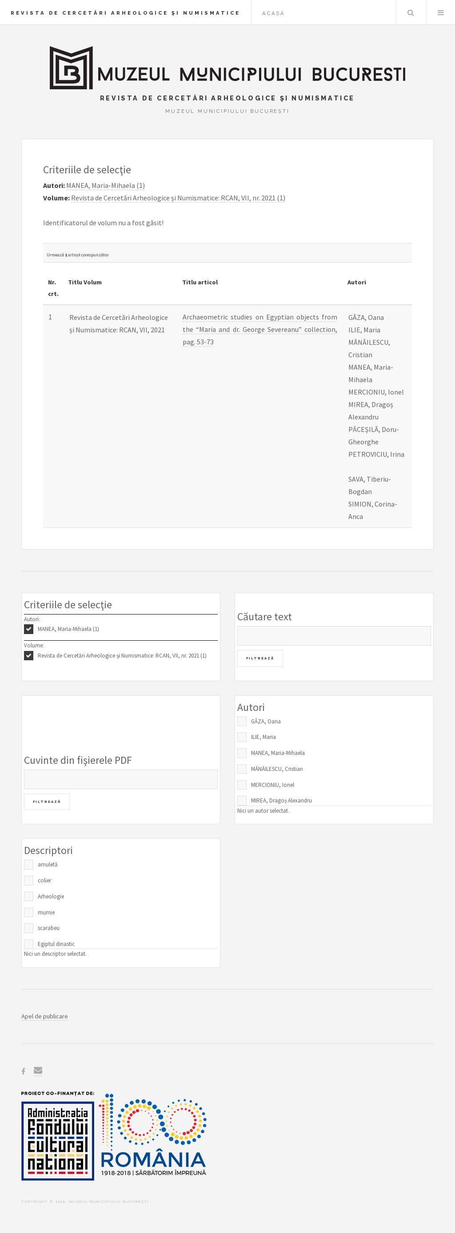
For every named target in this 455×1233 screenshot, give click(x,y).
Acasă (273, 13)
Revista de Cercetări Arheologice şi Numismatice (125, 13)
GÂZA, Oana (266, 721)
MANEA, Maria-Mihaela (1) (68, 629)
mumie (46, 912)
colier (44, 880)
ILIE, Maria (263, 737)
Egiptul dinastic (56, 944)
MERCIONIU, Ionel (272, 785)
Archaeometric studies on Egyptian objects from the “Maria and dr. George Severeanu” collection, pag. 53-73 (260, 329)
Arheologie (51, 896)
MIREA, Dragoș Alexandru (281, 800)
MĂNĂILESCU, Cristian (277, 769)
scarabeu (49, 928)
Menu (441, 12)
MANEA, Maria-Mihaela (278, 753)
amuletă (48, 864)
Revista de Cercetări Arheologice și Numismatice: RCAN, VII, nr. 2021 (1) (122, 655)
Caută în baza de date (410, 12)
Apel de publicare (44, 1016)
